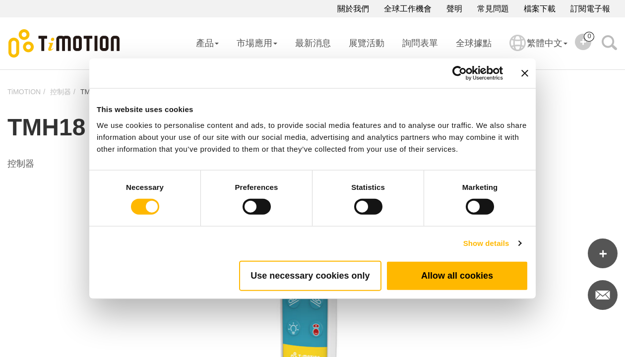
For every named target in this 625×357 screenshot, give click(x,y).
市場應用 (257, 43)
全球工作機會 (408, 8)
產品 (207, 43)
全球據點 (474, 43)
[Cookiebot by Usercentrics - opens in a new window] (459, 73)
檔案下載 (540, 8)
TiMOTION (24, 92)
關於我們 (353, 8)
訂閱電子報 (590, 8)
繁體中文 (538, 49)
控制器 (60, 92)
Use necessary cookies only (310, 275)
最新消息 (313, 43)
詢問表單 (420, 43)
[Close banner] (524, 73)
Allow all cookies (457, 275)
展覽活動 (366, 43)
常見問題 (493, 8)
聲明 (454, 8)
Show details (486, 243)
